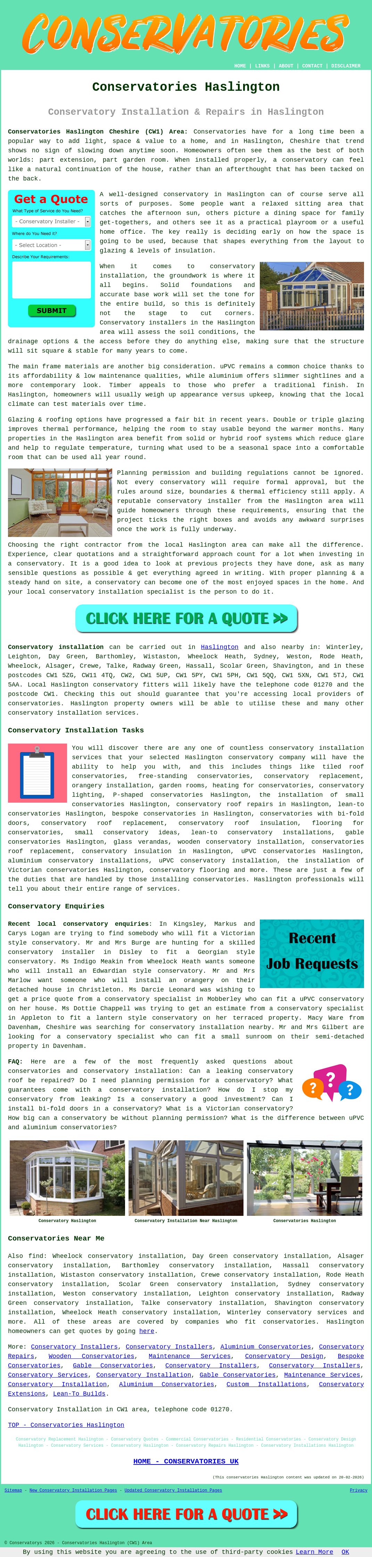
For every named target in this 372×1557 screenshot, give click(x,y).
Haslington (220, 647)
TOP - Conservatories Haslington (66, 1425)
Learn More (314, 1552)
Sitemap (13, 1490)
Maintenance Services (190, 1356)
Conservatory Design (284, 1356)
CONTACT (312, 66)
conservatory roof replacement (102, 823)
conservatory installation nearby (210, 1027)
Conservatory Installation (143, 1375)
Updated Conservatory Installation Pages (173, 1490)
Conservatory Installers (74, 1346)
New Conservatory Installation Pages (73, 1490)
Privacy (358, 1490)
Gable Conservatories (113, 1365)
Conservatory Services (48, 1375)
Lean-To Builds (79, 1393)
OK (345, 1552)
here (146, 1331)
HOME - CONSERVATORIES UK (186, 1461)
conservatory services (306, 1312)
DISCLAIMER (346, 66)
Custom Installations (266, 1384)
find (35, 1256)
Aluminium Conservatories (266, 1346)
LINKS (262, 66)
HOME (240, 66)
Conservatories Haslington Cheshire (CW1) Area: (98, 131)
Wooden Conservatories (91, 1356)
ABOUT (286, 66)
